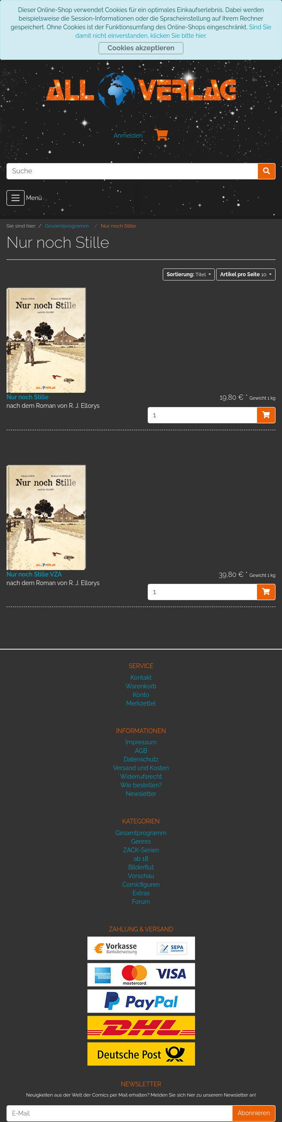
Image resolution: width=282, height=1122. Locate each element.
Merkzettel (141, 703)
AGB (141, 750)
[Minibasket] (161, 135)
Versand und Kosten (141, 767)
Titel (187, 274)
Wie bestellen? (140, 785)
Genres (141, 841)
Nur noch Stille (27, 397)
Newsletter (141, 793)
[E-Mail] (119, 1113)
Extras (141, 893)
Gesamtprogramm (141, 832)
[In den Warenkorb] (266, 415)
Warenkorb (141, 686)
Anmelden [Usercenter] (128, 135)
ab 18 (140, 858)
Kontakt (141, 677)
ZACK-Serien (141, 850)
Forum (141, 901)
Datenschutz (141, 759)
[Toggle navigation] (15, 198)
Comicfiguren (141, 884)
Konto (141, 694)
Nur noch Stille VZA (34, 574)
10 (244, 274)
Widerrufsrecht (141, 776)
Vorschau (141, 875)
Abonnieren (254, 1113)
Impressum (141, 742)
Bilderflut (141, 867)
